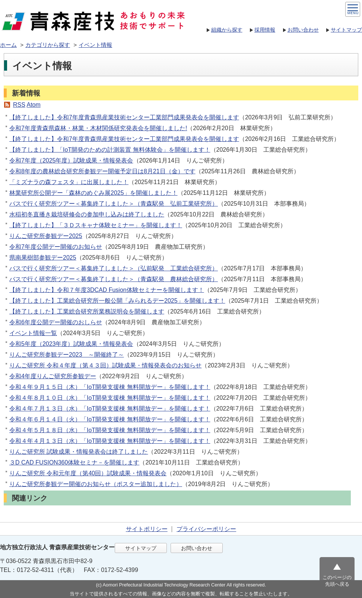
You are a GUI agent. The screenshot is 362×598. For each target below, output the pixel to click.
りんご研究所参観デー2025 (45, 236)
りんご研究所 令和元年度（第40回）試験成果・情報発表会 (87, 473)
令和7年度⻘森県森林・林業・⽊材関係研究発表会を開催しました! (98, 128)
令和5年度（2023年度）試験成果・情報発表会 (71, 344)
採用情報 (264, 30)
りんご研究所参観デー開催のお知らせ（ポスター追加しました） (95, 484)
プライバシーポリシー (206, 529)
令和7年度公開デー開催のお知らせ (55, 247)
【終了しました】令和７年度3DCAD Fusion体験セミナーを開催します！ (106, 290)
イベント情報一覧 (33, 333)
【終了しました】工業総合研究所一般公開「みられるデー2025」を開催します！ (117, 301)
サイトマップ (346, 30)
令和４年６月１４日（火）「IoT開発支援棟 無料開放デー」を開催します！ (109, 419)
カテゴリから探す (47, 45)
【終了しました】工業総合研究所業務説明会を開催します (86, 311)
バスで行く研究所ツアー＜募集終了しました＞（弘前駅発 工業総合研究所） (113, 268)
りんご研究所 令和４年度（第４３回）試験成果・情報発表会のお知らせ (105, 365)
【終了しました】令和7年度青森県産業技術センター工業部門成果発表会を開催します (124, 117)
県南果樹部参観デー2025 (42, 257)
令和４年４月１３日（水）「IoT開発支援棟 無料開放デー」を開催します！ (109, 441)
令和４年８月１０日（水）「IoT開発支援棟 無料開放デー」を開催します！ (109, 398)
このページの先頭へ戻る (337, 581)
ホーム (8, 45)
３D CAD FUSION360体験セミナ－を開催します (74, 462)
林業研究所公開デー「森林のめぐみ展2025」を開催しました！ (93, 193)
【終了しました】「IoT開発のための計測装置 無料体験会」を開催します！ (109, 150)
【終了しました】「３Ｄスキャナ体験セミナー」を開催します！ (95, 225)
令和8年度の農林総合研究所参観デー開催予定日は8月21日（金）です (102, 171)
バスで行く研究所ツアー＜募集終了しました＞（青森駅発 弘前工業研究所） (113, 203)
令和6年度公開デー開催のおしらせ (55, 322)
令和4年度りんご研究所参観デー (52, 376)
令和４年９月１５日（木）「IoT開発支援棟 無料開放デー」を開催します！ (109, 387)
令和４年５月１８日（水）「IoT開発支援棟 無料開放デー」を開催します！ (109, 430)
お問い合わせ (303, 30)
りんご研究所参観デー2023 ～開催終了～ (66, 354)
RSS (19, 105)
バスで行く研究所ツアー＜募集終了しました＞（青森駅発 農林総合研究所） (113, 279)
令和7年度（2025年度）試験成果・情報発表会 (71, 160)
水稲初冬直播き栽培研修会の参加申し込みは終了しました (86, 214)
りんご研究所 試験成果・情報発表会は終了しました (78, 451)
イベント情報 (95, 45)
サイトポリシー (147, 529)
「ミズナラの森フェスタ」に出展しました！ (68, 182)
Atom (33, 105)
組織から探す (226, 30)
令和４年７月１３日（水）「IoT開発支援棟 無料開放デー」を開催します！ (109, 408)
